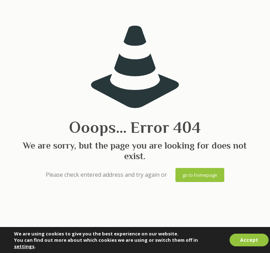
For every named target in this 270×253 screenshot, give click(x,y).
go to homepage (199, 175)
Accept (249, 239)
